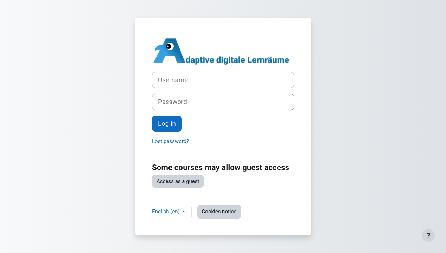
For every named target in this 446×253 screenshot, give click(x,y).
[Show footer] (428, 235)
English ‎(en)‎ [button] (166, 211)
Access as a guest (178, 181)
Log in (167, 124)
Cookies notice (219, 211)
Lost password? (170, 141)
